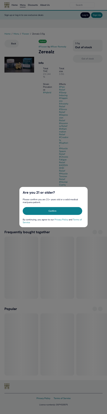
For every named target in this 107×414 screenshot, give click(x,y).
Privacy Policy (61, 219)
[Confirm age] (52, 211)
